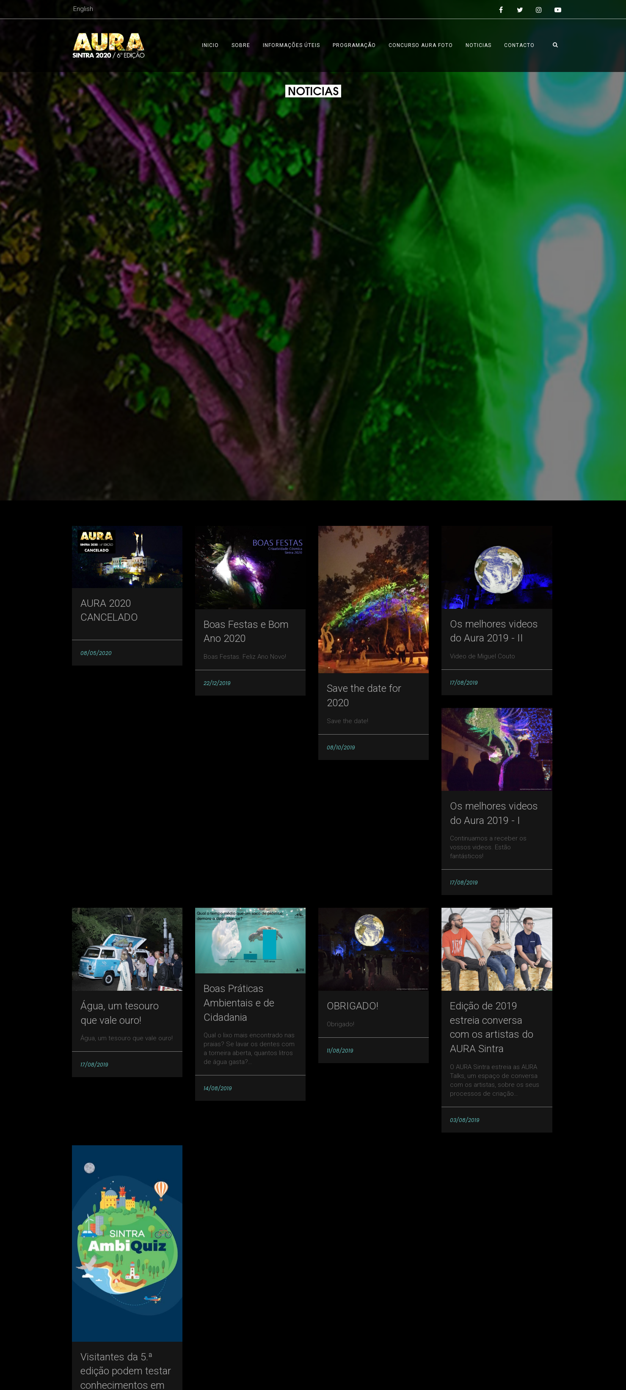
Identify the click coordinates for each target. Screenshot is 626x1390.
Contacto (519, 45)
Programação (354, 45)
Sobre (241, 45)
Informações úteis (291, 45)
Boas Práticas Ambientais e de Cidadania (239, 1003)
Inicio (210, 45)
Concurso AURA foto (421, 45)
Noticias (478, 45)
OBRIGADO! (352, 1006)
